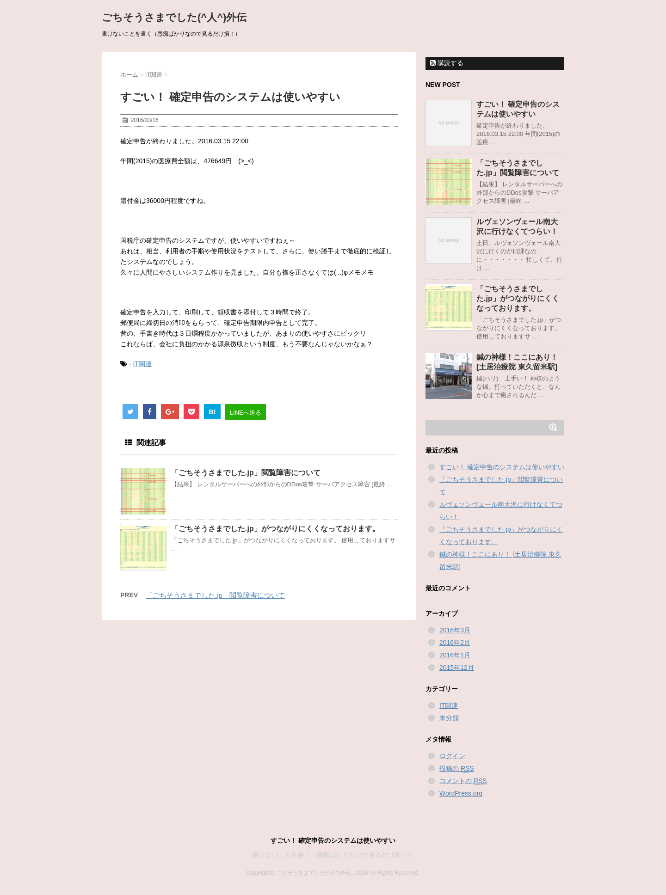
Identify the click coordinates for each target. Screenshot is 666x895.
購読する (446, 63)
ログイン (452, 756)
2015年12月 (456, 667)
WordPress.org (460, 793)
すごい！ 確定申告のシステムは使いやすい (501, 467)
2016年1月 (454, 655)
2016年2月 (454, 642)
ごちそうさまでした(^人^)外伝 (174, 17)
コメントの (463, 781)
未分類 (449, 718)
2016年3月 (454, 630)
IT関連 (142, 364)
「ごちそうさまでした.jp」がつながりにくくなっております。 (275, 529)
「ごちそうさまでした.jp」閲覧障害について (246, 473)
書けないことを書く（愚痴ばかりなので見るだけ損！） (333, 854)
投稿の (456, 768)
